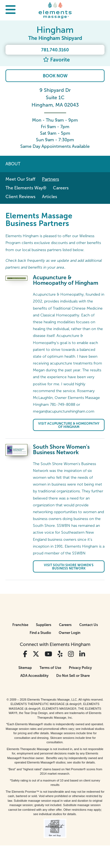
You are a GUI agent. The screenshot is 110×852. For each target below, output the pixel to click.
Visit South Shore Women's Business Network (69, 566)
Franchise (20, 625)
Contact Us (88, 625)
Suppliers (43, 625)
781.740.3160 (55, 50)
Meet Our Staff (20, 179)
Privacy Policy (80, 668)
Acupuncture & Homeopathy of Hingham (65, 280)
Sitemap (25, 668)
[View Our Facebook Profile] (25, 654)
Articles (49, 196)
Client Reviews (20, 196)
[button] (10, 10)
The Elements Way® (25, 188)
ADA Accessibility (34, 676)
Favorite (56, 60)
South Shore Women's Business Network (61, 449)
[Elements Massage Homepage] (55, 10)
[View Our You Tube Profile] (48, 654)
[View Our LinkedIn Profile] (82, 654)
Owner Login (69, 633)
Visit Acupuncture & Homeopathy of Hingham (68, 425)
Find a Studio (40, 633)
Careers (61, 188)
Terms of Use (50, 668)
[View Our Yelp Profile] (60, 654)
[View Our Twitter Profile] (35, 654)
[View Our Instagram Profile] (71, 654)
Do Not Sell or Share (73, 676)
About (12, 163)
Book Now (55, 76)
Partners (50, 179)
